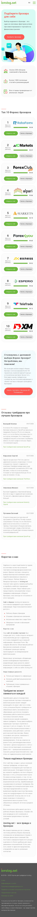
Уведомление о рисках (8, 892)
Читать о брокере (26, 133)
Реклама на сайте (7, 896)
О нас (3, 880)
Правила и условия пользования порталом (16, 889)
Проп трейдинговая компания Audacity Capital (16, 503)
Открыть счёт (10, 133)
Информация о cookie (8, 883)
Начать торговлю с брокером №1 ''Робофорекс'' (18, 391)
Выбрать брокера (14, 37)
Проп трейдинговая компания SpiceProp (16, 447)
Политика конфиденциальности (12, 886)
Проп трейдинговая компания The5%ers (16, 479)
